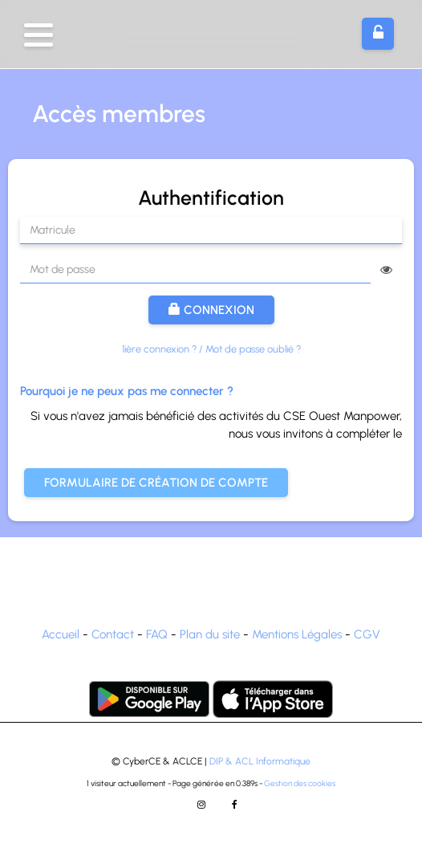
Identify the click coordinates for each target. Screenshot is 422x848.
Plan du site (210, 634)
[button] (38, 35)
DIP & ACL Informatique (259, 761)
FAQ (157, 634)
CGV (367, 634)
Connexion (211, 310)
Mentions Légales (297, 634)
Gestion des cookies (299, 783)
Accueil (60, 634)
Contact (112, 634)
